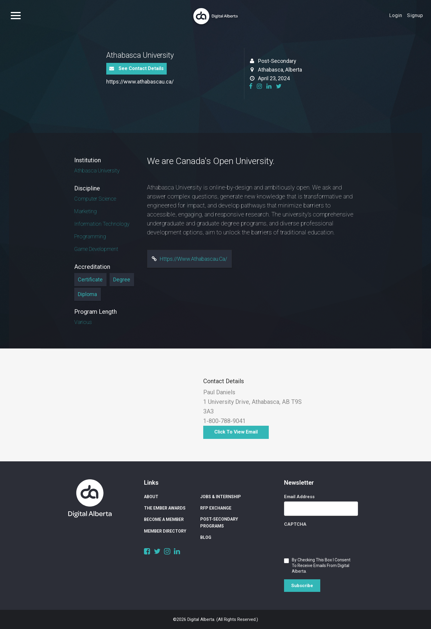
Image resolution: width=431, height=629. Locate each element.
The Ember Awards (165, 508)
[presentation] (329, 540)
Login (395, 15)
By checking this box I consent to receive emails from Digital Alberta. (321, 565)
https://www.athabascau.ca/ (140, 81)
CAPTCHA (295, 524)
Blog (205, 537)
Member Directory (165, 531)
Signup (415, 15)
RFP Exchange (215, 508)
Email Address (299, 496)
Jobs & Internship (220, 496)
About (151, 496)
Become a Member (164, 519)
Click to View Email (236, 432)
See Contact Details (136, 68)
